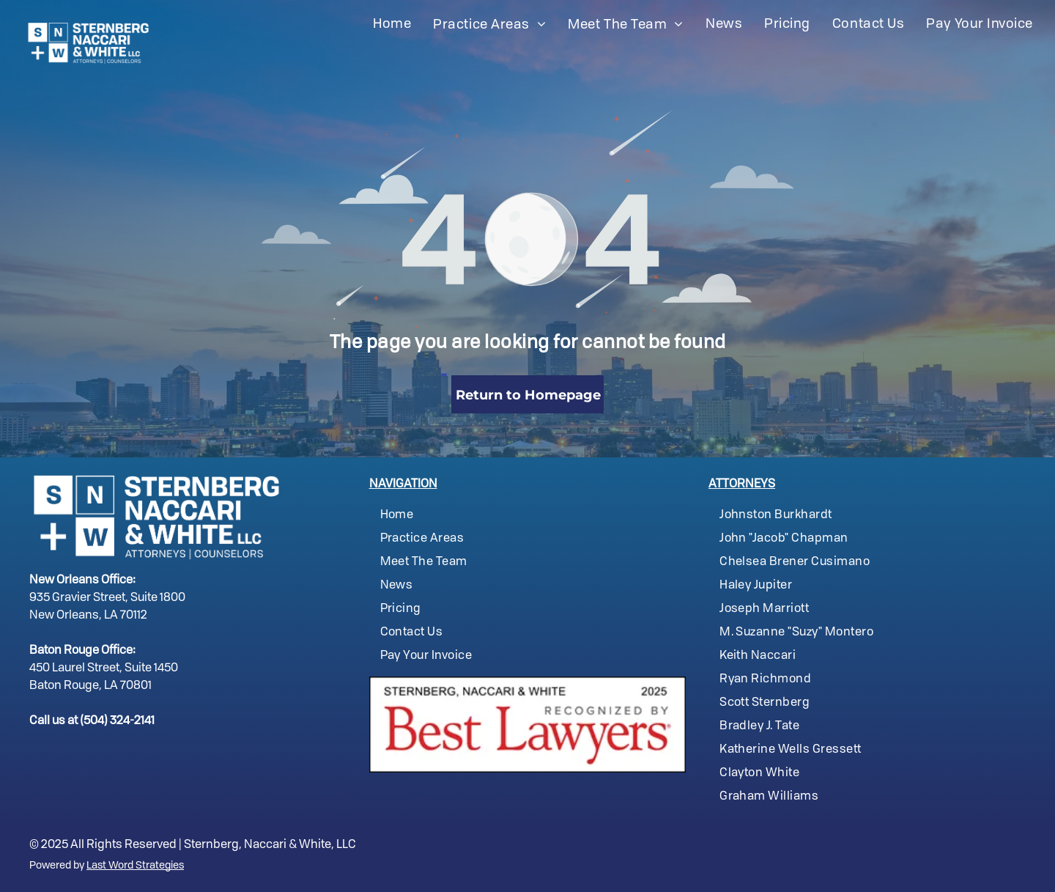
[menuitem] (392, 24)
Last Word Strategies (135, 865)
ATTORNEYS (741, 484)
